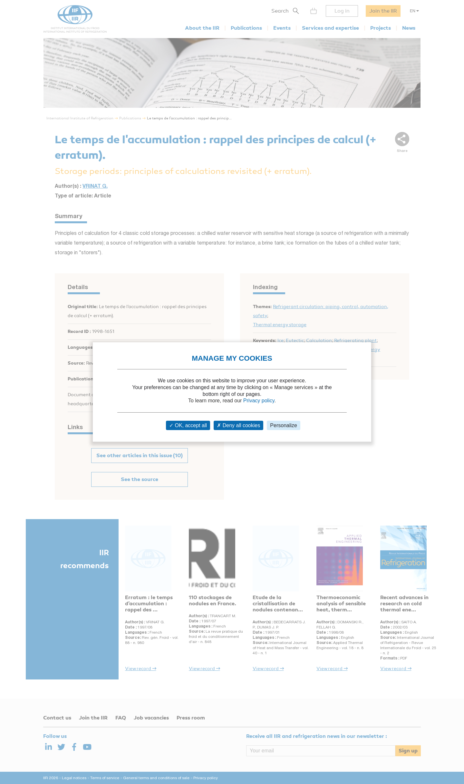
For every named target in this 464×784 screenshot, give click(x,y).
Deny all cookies (238, 425)
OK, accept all (188, 425)
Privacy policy (259, 400)
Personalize (283, 425)
